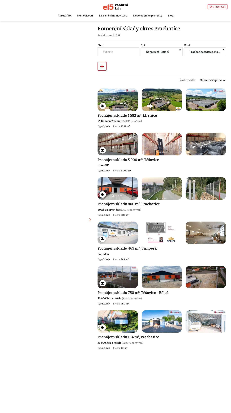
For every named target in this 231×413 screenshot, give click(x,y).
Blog (170, 15)
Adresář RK (65, 15)
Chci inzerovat (218, 6)
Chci (100, 45)
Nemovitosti (85, 15)
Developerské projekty (147, 15)
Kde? (187, 45)
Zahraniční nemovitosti (113, 15)
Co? (143, 45)
